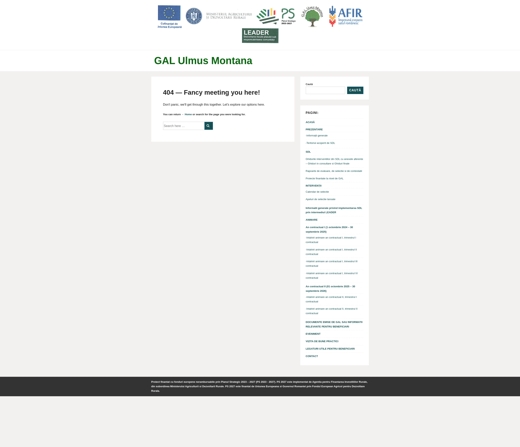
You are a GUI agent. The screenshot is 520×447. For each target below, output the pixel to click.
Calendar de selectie (317, 191)
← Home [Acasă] (187, 114)
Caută (309, 84)
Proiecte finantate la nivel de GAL (325, 178)
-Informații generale (317, 135)
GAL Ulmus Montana (203, 60)
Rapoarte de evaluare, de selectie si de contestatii (334, 171)
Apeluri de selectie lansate (321, 199)
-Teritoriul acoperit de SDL (320, 142)
